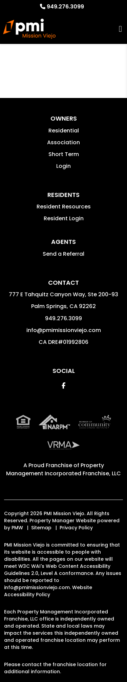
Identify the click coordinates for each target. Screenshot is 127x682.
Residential (63, 130)
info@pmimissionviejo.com (63, 330)
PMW (17, 527)
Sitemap (41, 527)
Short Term (63, 154)
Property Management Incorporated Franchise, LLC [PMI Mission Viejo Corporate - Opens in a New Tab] (63, 469)
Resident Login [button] (64, 218)
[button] (63, 385)
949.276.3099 (65, 6)
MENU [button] (120, 29)
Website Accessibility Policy (48, 591)
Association (63, 142)
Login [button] (63, 166)
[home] (29, 29)
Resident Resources (64, 206)
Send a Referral (63, 254)
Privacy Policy (76, 527)
